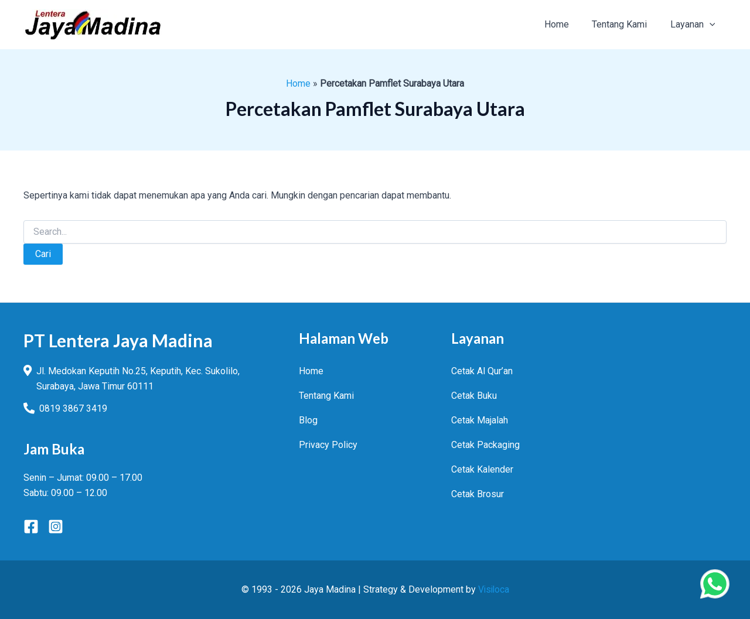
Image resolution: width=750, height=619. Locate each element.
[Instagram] (55, 526)
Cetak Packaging (485, 444)
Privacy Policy (328, 444)
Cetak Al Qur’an (482, 371)
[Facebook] (31, 526)
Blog (308, 420)
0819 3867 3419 (73, 408)
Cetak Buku (474, 395)
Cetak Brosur (477, 494)
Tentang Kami (326, 395)
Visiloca (493, 589)
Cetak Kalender (482, 469)
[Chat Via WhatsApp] (714, 583)
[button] (711, 24)
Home (298, 83)
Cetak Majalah (479, 420)
